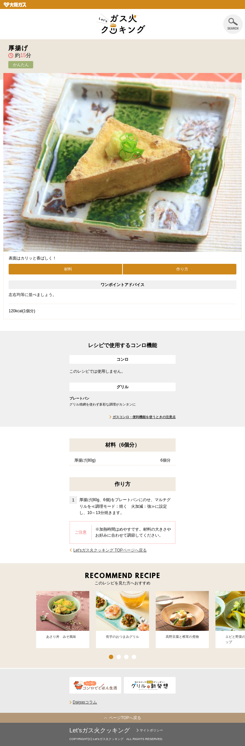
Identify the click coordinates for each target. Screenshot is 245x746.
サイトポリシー (151, 730)
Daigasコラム (85, 702)
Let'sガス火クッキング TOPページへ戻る (110, 550)
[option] (62, 617)
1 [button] (111, 657)
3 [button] (126, 657)
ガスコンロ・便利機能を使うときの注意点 (144, 417)
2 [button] (119, 657)
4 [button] (134, 657)
